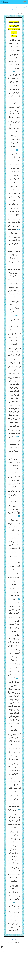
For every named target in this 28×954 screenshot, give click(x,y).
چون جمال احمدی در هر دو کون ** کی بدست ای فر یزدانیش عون (14, 527)
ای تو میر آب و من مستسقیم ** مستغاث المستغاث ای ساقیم (14, 448)
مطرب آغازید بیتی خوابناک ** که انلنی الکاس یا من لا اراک (14, 308)
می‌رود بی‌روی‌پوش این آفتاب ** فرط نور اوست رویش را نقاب (14, 821)
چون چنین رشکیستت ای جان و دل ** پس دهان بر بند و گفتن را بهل (14, 892)
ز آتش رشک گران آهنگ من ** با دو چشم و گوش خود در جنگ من (14, 874)
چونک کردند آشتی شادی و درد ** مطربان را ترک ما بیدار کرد (14, 291)
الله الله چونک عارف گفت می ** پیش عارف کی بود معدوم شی (14, 175)
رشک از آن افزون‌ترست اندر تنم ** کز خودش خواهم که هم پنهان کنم (14, 856)
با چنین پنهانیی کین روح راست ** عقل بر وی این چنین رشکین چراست (14, 785)
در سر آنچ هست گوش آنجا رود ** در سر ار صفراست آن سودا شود (14, 258)
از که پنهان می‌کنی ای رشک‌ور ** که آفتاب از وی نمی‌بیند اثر (14, 839)
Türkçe (20, 7)
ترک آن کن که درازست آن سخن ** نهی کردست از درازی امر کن (14, 671)
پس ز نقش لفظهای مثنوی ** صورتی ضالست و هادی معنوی (14, 143)
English (16, 7)
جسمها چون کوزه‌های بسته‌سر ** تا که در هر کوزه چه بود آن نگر (14, 61)
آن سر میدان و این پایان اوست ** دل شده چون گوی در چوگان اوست (14, 240)
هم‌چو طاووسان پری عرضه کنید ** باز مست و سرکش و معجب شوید (14, 624)
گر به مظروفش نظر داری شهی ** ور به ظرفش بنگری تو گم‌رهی (14, 96)
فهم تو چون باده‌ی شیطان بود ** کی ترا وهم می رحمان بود (14, 193)
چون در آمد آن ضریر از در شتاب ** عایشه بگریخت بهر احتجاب (14, 466)
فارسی (25, 7)
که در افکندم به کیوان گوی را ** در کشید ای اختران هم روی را (14, 563)
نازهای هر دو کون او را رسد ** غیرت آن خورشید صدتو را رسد (14, 545)
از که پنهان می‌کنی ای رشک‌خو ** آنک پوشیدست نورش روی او (13, 803)
